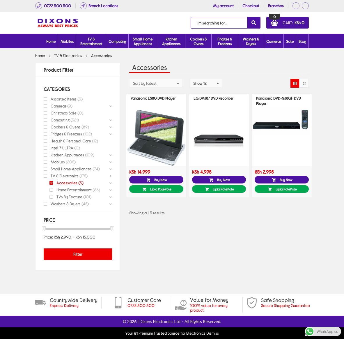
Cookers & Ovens (198, 41)
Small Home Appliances (143, 41)
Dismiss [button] (212, 333)
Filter (77, 254)
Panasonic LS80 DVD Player (153, 98)
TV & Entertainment (91, 41)
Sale (290, 41)
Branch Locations (99, 5)
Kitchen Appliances (171, 41)
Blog (302, 41)
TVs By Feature (69, 196)
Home (51, 41)
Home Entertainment (74, 189)
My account (223, 5)
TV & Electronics (68, 55)
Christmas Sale (64, 112)
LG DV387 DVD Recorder (213, 98)
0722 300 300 (53, 5)
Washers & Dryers (251, 41)
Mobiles (67, 41)
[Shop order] (155, 83)
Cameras (273, 41)
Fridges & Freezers (224, 41)
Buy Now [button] (160, 180)
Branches (276, 5)
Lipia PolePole (160, 189)
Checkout (250, 5)
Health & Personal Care (71, 140)
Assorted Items (64, 98)
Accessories (66, 182)
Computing (117, 41)
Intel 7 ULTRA (62, 147)
